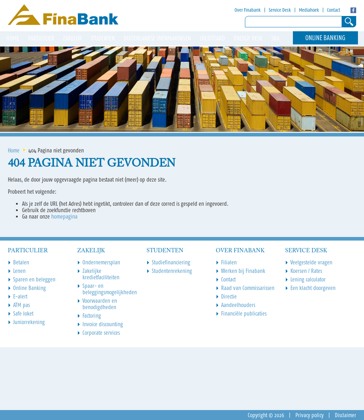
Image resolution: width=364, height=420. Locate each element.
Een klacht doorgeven (313, 288)
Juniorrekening (29, 322)
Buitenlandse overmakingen (157, 38)
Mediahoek (309, 10)
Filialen (229, 262)
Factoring (91, 315)
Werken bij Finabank (243, 271)
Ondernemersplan (101, 262)
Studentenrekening (172, 271)
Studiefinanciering (171, 262)
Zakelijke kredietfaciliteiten (100, 274)
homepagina (64, 216)
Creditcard (212, 38)
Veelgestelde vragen (311, 262)
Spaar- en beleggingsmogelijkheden (109, 288)
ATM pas (21, 305)
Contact (333, 10)
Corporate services (101, 332)
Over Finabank (248, 10)
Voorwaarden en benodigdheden (99, 303)
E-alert (20, 296)
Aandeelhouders (238, 305)
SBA (275, 38)
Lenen (19, 271)
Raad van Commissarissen (247, 288)
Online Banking (325, 38)
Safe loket (23, 313)
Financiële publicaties (244, 313)
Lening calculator (308, 279)
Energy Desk (248, 38)
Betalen (21, 262)
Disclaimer (345, 415)
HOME (12, 38)
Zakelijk (72, 38)
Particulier (41, 38)
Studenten (103, 38)
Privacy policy (309, 415)
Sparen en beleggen (34, 279)
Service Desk (280, 10)
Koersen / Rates (306, 271)
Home (14, 150)
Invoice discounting (102, 324)
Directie (229, 296)
